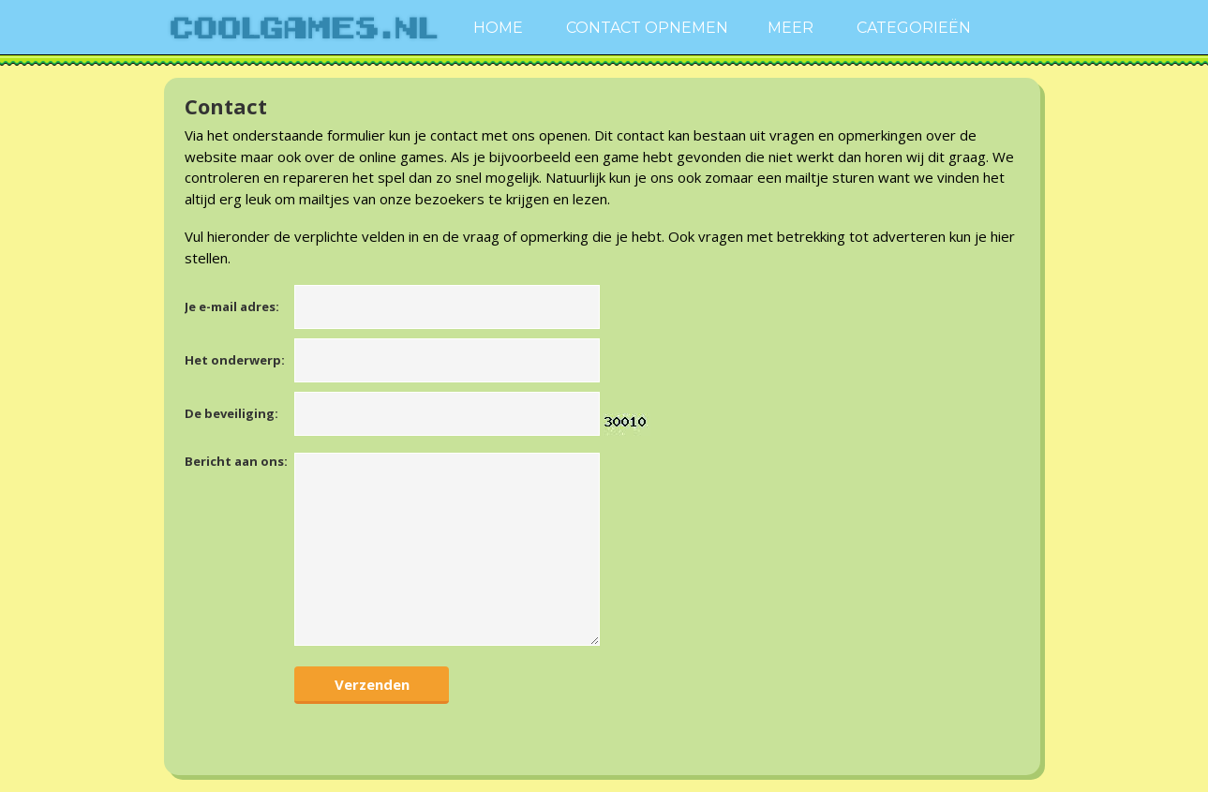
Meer (790, 28)
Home (498, 28)
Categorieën (914, 28)
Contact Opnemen (647, 28)
